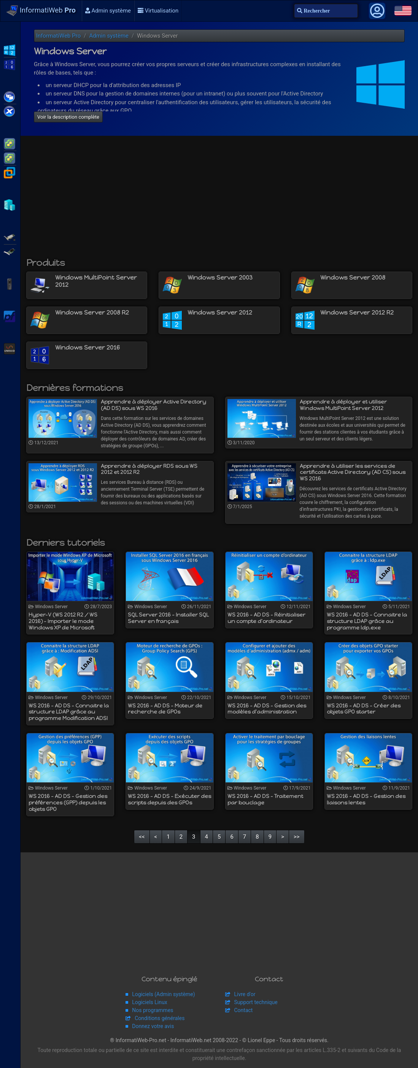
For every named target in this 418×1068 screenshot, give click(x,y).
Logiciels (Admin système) (163, 994)
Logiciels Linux (149, 1002)
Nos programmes (152, 1010)
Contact (243, 1010)
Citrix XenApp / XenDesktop (10, 96)
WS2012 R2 (10, 49)
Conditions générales (159, 1018)
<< (142, 836)
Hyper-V (10, 204)
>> (297, 836)
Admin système (108, 10)
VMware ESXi (10, 143)
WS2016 (10, 64)
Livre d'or (245, 994)
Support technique (256, 1002)
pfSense (10, 316)
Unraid (10, 348)
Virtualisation (158, 10)
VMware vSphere (10, 157)
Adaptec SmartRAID (10, 236)
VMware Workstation (10, 172)
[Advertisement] (219, 200)
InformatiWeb (41, 10)
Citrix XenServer (10, 111)
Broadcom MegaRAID (10, 251)
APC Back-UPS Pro (10, 283)
